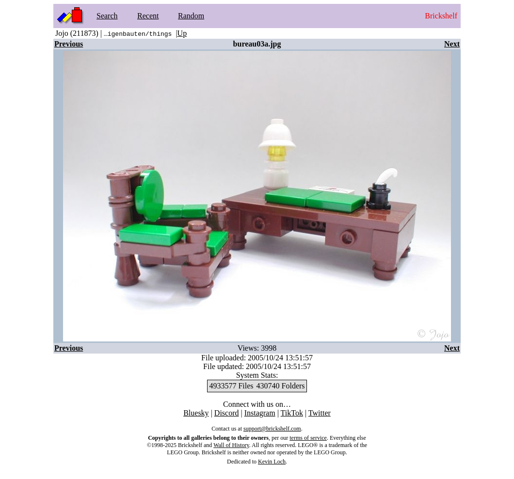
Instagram (259, 413)
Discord (226, 413)
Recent (148, 16)
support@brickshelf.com (272, 428)
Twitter (319, 413)
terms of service (308, 437)
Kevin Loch (272, 461)
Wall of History (231, 445)
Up (182, 33)
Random (191, 16)
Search (107, 16)
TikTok (292, 413)
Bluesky (196, 413)
